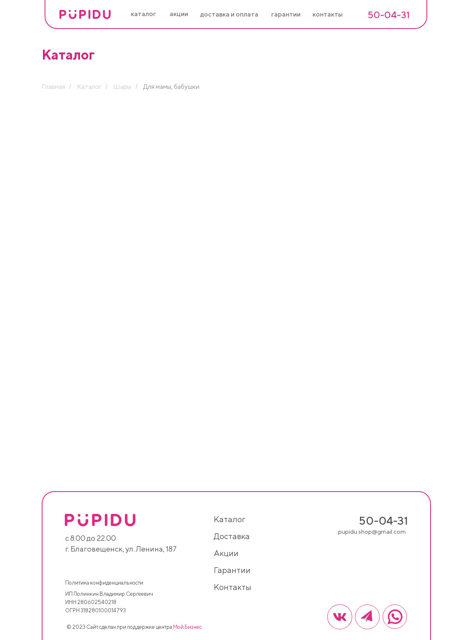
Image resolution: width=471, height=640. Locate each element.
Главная (53, 87)
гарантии (232, 570)
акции (226, 553)
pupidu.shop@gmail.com (372, 531)
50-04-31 (388, 14)
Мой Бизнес (187, 627)
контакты (232, 587)
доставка (232, 536)
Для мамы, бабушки (171, 87)
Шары (122, 87)
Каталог (89, 87)
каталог (229, 519)
